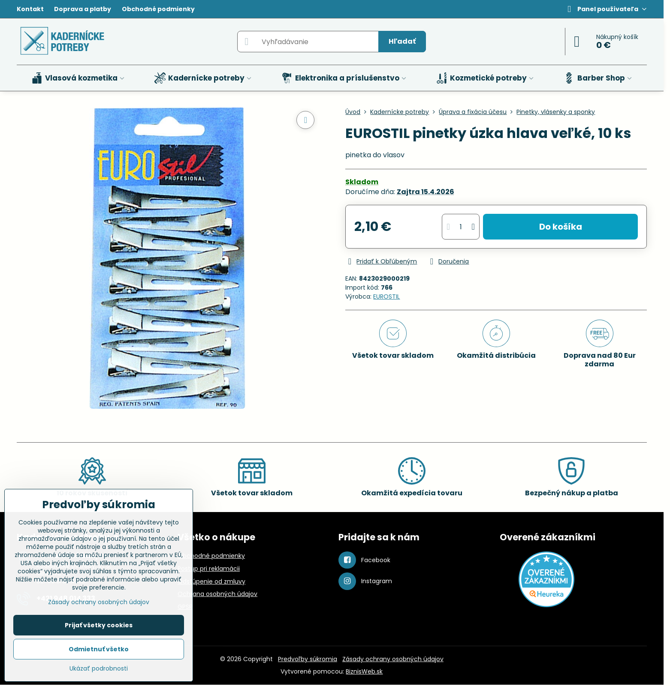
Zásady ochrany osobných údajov (393, 659)
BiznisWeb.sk (364, 671)
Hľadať (402, 41)
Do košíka (560, 227)
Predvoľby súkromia (307, 659)
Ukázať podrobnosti (98, 669)
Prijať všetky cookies (99, 625)
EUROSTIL (386, 296)
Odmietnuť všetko (99, 649)
